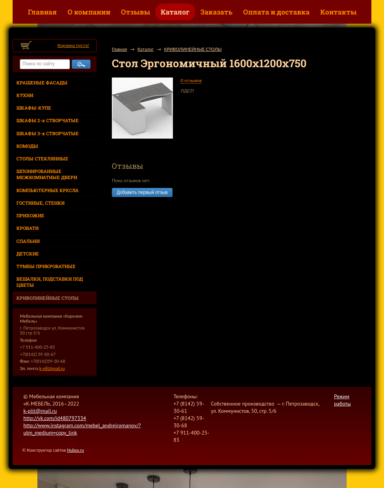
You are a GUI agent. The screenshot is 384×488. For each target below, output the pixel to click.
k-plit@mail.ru (52, 368)
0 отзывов (191, 80)
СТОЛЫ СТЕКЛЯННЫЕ (42, 158)
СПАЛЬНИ (28, 241)
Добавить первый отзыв (142, 192)
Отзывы (135, 11)
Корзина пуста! (73, 45)
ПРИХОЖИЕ (30, 215)
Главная (42, 11)
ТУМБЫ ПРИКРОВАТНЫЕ (46, 266)
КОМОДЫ (27, 146)
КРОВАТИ (27, 228)
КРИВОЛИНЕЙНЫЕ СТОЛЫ (47, 298)
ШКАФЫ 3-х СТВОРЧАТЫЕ (47, 133)
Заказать (216, 11)
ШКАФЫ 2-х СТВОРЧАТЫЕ (47, 120)
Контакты (338, 11)
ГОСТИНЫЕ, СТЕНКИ (40, 203)
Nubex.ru (75, 450)
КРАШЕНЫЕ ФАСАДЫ (42, 82)
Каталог (175, 11)
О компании (89, 11)
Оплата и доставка (276, 11)
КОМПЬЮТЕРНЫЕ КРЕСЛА (47, 190)
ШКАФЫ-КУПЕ (33, 108)
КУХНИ (24, 95)
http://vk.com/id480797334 (54, 418)
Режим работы (342, 400)
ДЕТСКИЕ (27, 253)
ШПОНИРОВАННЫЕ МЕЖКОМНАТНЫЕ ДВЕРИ (46, 174)
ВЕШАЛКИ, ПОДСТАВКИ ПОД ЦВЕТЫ (49, 282)
